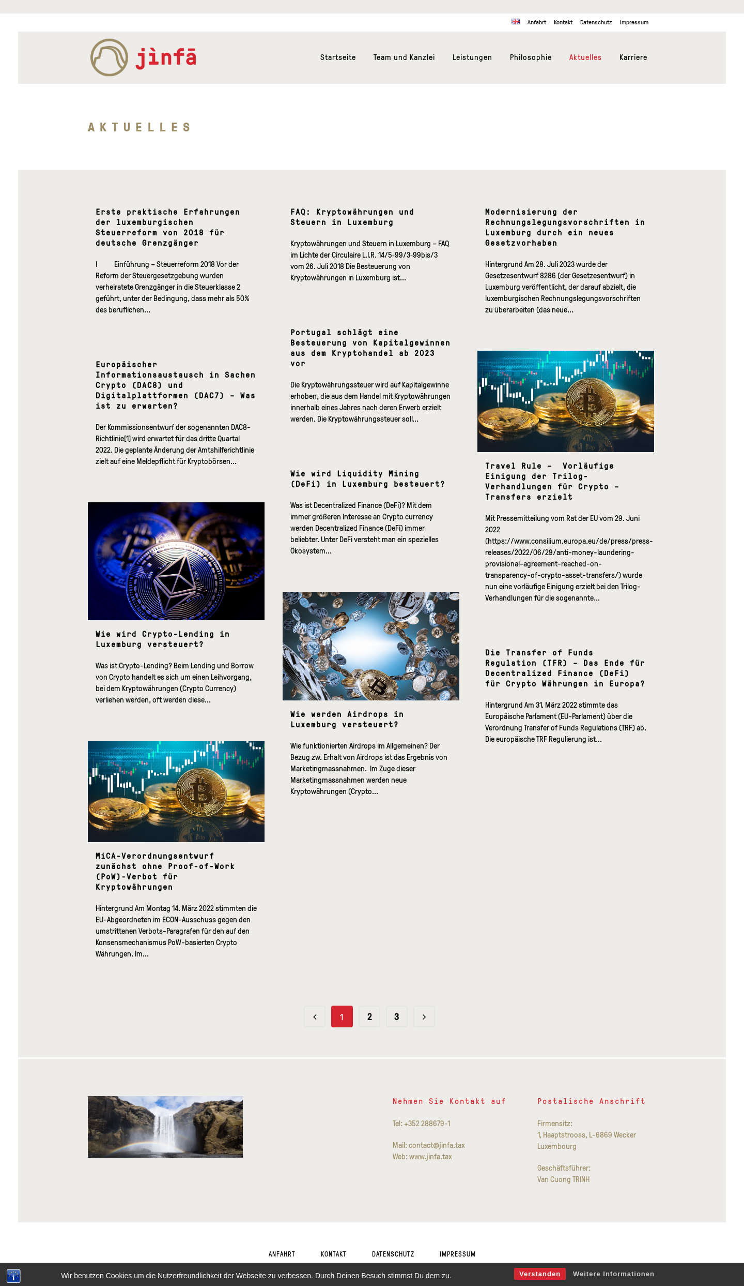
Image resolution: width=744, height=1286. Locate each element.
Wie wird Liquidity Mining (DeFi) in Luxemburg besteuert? (367, 478)
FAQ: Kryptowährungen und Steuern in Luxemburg (352, 217)
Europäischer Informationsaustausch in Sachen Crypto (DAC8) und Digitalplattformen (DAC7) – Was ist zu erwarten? (176, 385)
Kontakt (563, 22)
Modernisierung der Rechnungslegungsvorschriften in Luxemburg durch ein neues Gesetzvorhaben (565, 227)
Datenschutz (596, 22)
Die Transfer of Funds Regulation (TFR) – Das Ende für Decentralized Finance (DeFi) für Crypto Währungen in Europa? (565, 668)
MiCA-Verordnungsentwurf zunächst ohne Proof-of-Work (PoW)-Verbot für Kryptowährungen (165, 871)
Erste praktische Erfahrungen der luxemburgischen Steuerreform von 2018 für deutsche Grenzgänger (168, 227)
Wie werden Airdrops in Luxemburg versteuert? (347, 719)
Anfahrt (537, 22)
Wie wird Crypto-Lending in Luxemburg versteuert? (163, 639)
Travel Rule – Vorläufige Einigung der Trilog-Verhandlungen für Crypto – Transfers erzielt (552, 481)
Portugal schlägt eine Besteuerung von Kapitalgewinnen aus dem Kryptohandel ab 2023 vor (370, 348)
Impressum (634, 22)
